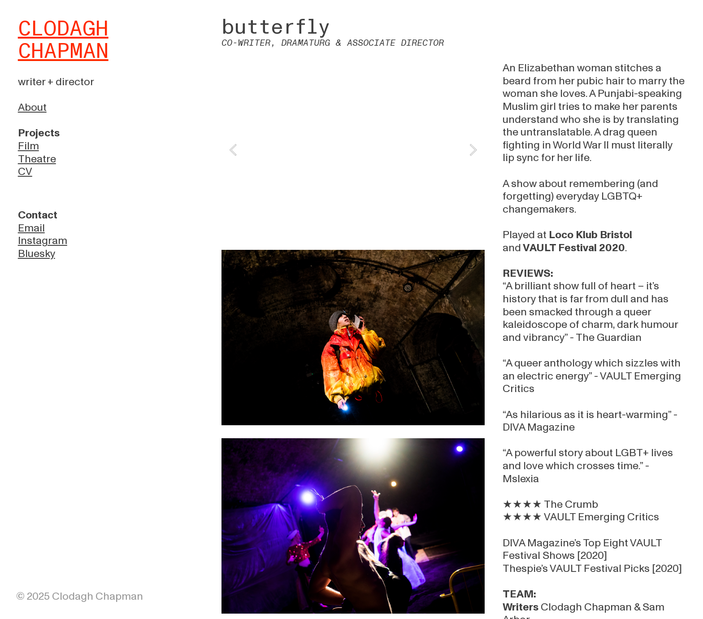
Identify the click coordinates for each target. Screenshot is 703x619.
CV (25, 171)
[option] (353, 149)
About (32, 107)
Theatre (37, 159)
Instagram (42, 240)
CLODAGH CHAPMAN (63, 40)
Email (31, 228)
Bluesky (36, 253)
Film (28, 146)
